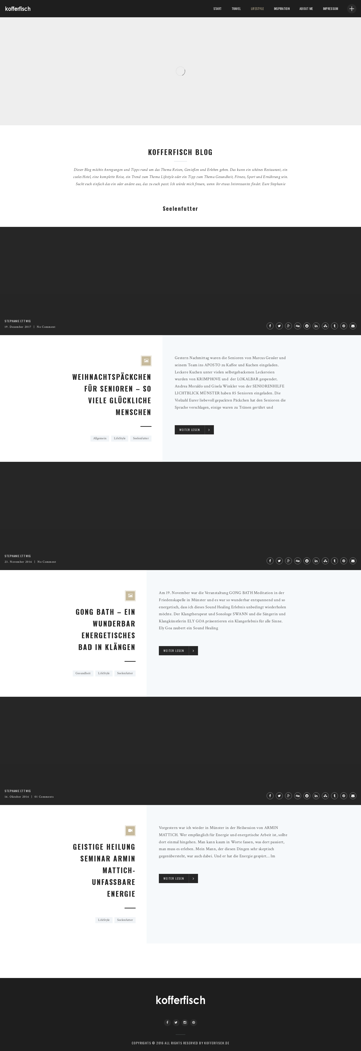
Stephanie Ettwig (18, 321)
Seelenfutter (141, 438)
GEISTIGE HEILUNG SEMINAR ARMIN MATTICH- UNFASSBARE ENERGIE (104, 870)
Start (216, 8)
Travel (235, 8)
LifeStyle (256, 8)
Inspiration (281, 8)
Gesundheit (83, 673)
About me (306, 8)
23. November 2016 (18, 562)
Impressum (330, 8)
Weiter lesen (189, 430)
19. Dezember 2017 (18, 327)
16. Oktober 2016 (17, 797)
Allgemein (100, 438)
